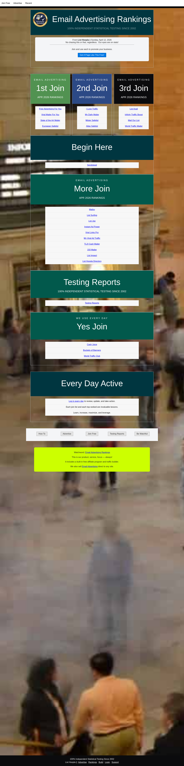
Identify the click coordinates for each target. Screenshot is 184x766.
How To (41, 434)
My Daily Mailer (92, 115)
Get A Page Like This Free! (92, 55)
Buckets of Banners (92, 350)
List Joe (91, 221)
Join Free (5, 3)
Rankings (92, 762)
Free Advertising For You (50, 109)
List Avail (134, 109)
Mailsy (92, 209)
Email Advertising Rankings (101, 19)
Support (115, 762)
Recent (28, 3)
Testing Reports (92, 303)
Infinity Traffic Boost (134, 115)
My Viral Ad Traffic (92, 238)
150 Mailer (92, 250)
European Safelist (50, 126)
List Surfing (92, 215)
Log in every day (76, 401)
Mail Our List (134, 120)
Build (101, 762)
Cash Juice (92, 344)
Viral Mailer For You (50, 115)
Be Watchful (142, 434)
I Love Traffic (92, 109)
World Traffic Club (92, 356)
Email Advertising (90, 466)
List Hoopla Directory (92, 261)
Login (107, 762)
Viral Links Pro (92, 232)
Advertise (17, 3)
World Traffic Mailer (133, 126)
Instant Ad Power (92, 227)
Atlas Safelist (92, 126)
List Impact (92, 255)
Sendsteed (92, 165)
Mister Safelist (92, 120)
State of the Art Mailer (50, 120)
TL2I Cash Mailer (92, 244)
